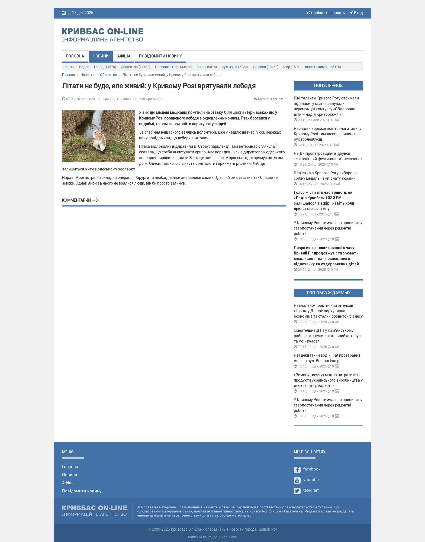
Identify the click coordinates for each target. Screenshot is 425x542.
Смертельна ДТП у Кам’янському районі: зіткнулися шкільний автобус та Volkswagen (327, 335)
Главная (68, 75)
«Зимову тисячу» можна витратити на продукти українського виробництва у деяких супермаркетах (328, 380)
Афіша (123, 56)
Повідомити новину (160, 56)
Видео (84, 67)
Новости (87, 75)
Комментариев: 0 (270, 98)
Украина (265, 67)
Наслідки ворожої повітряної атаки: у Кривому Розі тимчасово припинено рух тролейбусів (327, 133)
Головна (75, 56)
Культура (235, 67)
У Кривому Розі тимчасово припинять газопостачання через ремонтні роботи (328, 228)
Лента (69, 67)
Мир (291, 67)
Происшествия (173, 67)
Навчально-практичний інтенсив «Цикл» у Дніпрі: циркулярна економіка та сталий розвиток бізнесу (328, 310)
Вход (356, 13)
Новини (101, 56)
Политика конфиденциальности (212, 537)
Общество (135, 67)
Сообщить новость (326, 13)
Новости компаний (322, 67)
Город (105, 67)
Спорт (207, 67)
